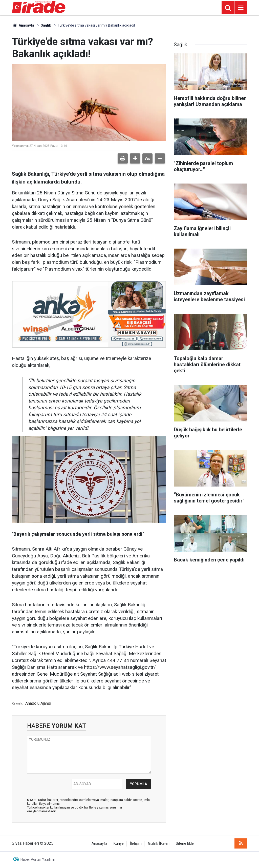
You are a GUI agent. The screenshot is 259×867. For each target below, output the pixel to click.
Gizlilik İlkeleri (158, 843)
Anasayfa (23, 25)
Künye (119, 843)
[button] (135, 158)
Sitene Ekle (185, 843)
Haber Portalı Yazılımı (37, 859)
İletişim (136, 843)
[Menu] (240, 7)
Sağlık (46, 25)
